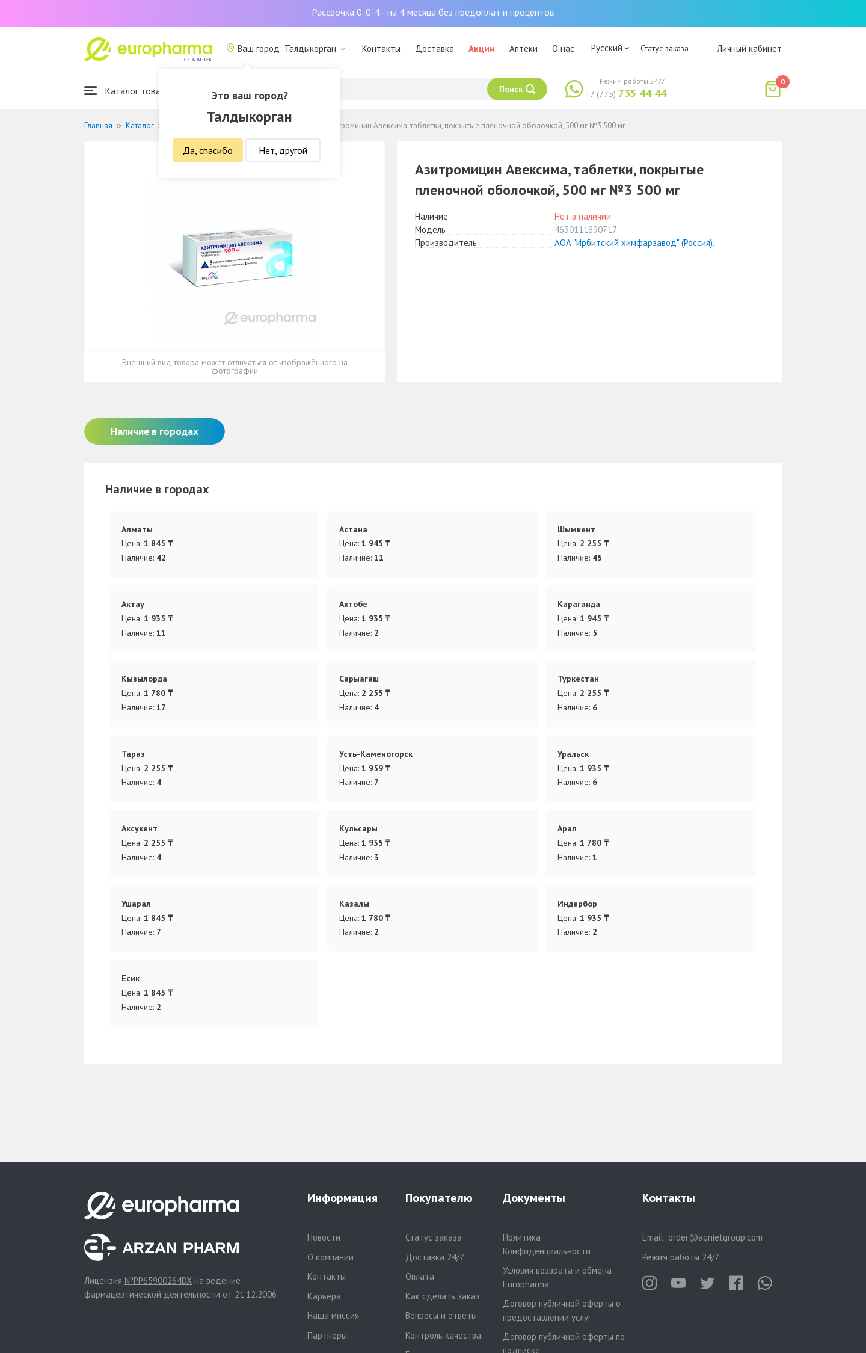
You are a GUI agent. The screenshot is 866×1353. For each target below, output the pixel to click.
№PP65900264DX (158, 1280)
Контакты (381, 48)
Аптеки (523, 48)
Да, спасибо (208, 150)
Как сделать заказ (442, 1296)
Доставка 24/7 (434, 1257)
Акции (481, 48)
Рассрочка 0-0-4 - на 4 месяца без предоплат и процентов (433, 12)
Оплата (419, 1276)
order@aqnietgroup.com (715, 1237)
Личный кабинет (749, 48)
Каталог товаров (130, 90)
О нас (563, 48)
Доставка (434, 48)
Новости (323, 1237)
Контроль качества (443, 1335)
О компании (330, 1257)
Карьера (324, 1296)
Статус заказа (664, 48)
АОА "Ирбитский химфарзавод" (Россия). (634, 242)
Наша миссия (333, 1315)
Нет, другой (283, 150)
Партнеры (327, 1335)
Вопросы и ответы (441, 1315)
